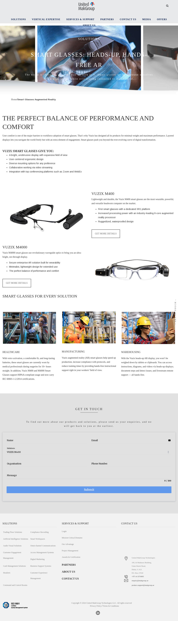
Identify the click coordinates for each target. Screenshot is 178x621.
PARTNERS (69, 564)
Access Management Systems (42, 552)
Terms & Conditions (111, 606)
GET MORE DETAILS (106, 233)
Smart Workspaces (37, 539)
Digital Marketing (37, 559)
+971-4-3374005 (138, 576)
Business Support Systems (40, 566)
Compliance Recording (39, 532)
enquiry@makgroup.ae (140, 581)
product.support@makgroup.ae (143, 585)
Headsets (6, 573)
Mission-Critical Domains (72, 538)
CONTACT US (70, 578)
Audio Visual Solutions (12, 546)
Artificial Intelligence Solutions (15, 539)
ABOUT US (68, 571)
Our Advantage (68, 544)
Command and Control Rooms (15, 585)
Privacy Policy (95, 606)
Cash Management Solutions (14, 566)
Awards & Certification (71, 557)
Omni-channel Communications (43, 546)
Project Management (70, 550)
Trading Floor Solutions (12, 532)
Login (64, 531)
